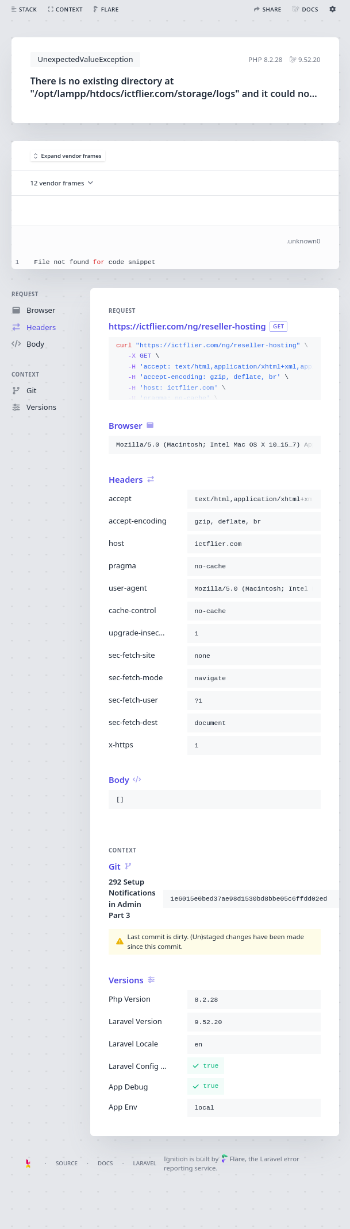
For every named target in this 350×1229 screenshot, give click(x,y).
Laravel (144, 1163)
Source (67, 1163)
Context (25, 374)
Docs (105, 1163)
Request (25, 294)
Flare (233, 1158)
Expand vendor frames (68, 156)
